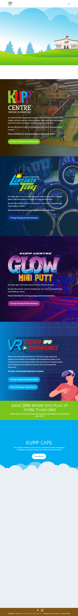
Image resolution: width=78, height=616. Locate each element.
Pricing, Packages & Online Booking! (24, 141)
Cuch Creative (55, 613)
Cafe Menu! (39, 456)
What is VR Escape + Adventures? (23, 387)
